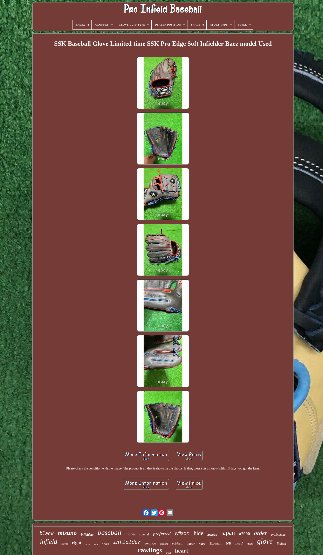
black (47, 533)
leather (191, 543)
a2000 (244, 533)
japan (228, 532)
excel (168, 552)
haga (202, 543)
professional (278, 534)
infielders (87, 534)
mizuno (67, 532)
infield (48, 541)
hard (239, 543)
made (250, 543)
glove (265, 541)
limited (281, 543)
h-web (105, 543)
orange (150, 543)
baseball (110, 532)
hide (198, 533)
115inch (215, 543)
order (260, 533)
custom (164, 543)
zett (228, 543)
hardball (212, 535)
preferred (162, 533)
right (76, 542)
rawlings (150, 550)
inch (96, 544)
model (130, 534)
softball (177, 543)
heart (181, 550)
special (144, 534)
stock (87, 544)
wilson (182, 533)
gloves (64, 543)
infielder (127, 543)
